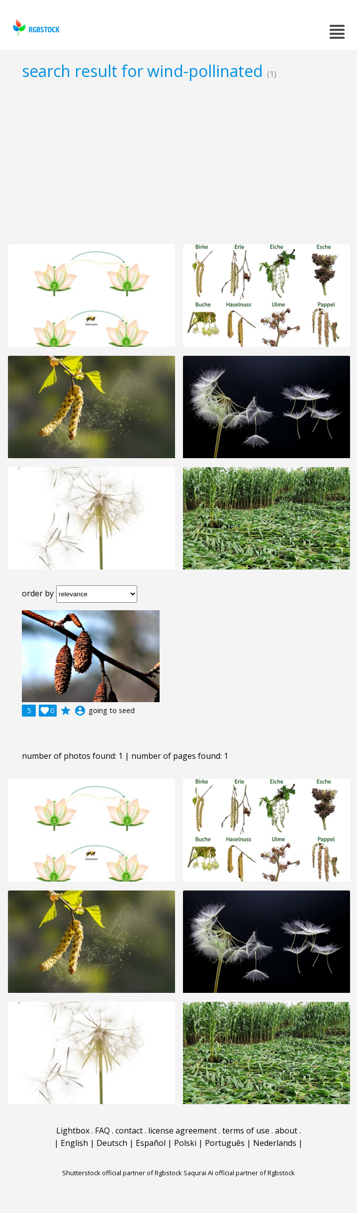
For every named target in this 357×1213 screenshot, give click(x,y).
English (74, 1142)
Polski (185, 1142)
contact (129, 1130)
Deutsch (111, 1142)
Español (151, 1142)
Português (225, 1142)
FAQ (102, 1130)
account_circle (80, 711)
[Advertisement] (178, 162)
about (286, 1130)
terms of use (245, 1130)
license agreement (182, 1130)
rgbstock (35, 27)
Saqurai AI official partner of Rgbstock (239, 1172)
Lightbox (72, 1130)
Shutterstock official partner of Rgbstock (122, 1172)
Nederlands (274, 1142)
